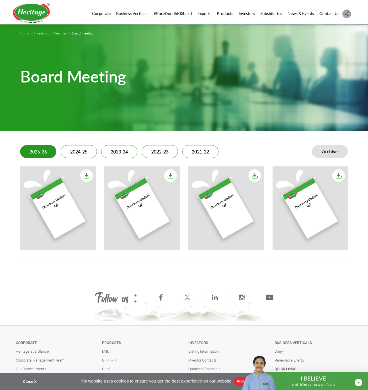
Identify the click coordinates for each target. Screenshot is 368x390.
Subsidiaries (271, 13)
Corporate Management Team (40, 360)
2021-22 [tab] (200, 152)
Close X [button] (30, 381)
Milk (105, 351)
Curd (106, 369)
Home (24, 33)
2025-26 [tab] (38, 152)
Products (225, 13)
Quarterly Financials (204, 369)
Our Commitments (31, 369)
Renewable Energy (289, 360)
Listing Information (203, 351)
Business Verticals (132, 13)
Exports (204, 13)
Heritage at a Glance (32, 351)
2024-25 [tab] (78, 152)
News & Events (301, 13)
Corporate (101, 13)
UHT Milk (109, 360)
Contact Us (329, 13)
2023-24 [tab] (119, 152)
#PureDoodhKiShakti (173, 13)
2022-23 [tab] (159, 152)
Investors (247, 13)
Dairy (279, 351)
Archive (330, 151)
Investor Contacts (202, 360)
